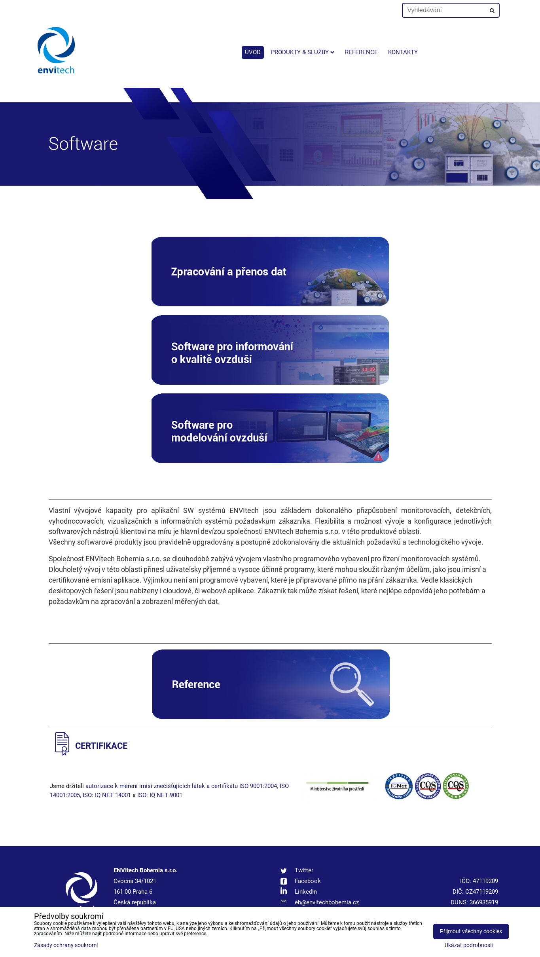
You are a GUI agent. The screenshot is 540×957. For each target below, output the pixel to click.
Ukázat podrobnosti (469, 945)
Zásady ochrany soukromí (66, 945)
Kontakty (403, 52)
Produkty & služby (303, 52)
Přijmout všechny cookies (471, 931)
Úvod (253, 52)
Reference (361, 52)
